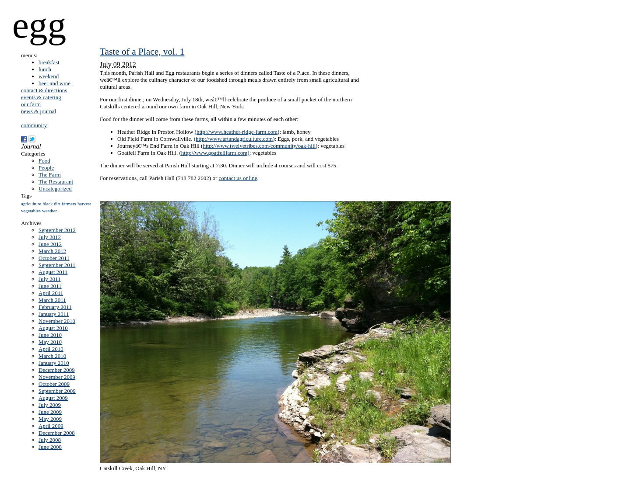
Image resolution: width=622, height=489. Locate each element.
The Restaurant (56, 181)
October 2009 (54, 384)
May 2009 (50, 419)
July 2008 (50, 440)
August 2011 (53, 272)
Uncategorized (55, 188)
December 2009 (57, 370)
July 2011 (49, 279)
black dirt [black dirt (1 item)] (51, 203)
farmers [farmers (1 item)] (69, 203)
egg (39, 24)
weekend (49, 76)
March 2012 (52, 251)
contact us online (238, 178)
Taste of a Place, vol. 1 (142, 51)
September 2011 (57, 265)
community (34, 125)
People (46, 167)
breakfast (49, 62)
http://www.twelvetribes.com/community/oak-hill (259, 145)
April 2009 (51, 426)
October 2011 (54, 258)
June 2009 (50, 412)
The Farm (50, 174)
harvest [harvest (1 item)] (84, 203)
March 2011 (52, 300)
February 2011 (55, 307)
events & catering (41, 97)
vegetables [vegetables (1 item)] (31, 210)
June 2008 (50, 447)
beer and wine (54, 83)
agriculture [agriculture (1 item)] (31, 203)
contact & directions (44, 90)
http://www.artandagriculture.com (234, 138)
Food (44, 160)
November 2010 (57, 321)
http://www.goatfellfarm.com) (215, 152)
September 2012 (57, 230)
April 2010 (51, 349)
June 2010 (50, 335)
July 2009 (50, 405)
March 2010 (52, 356)
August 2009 (53, 398)
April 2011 (51, 293)
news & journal (38, 111)
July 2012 (50, 237)
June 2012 (50, 244)
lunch (45, 69)
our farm (31, 104)
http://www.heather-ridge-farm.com (237, 131)
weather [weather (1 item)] (49, 210)
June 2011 (50, 286)
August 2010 (53, 328)
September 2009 (57, 391)
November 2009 (57, 377)
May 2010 (50, 342)
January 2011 (54, 314)
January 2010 (54, 363)
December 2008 (57, 433)
